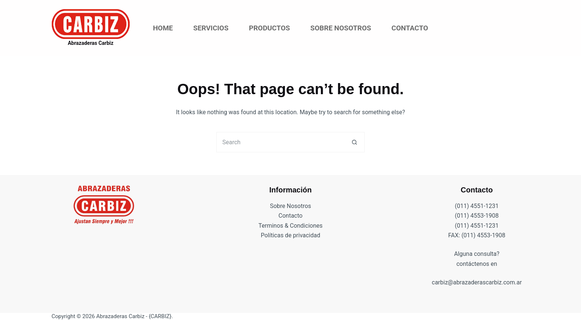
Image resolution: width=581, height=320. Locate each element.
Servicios (211, 28)
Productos (269, 28)
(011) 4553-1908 (476, 215)
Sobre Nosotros (341, 28)
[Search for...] (280, 142)
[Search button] (354, 142)
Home (163, 28)
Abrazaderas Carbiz (90, 43)
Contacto (409, 28)
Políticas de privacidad (291, 235)
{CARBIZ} (160, 316)
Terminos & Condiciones (291, 225)
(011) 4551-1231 (476, 206)
